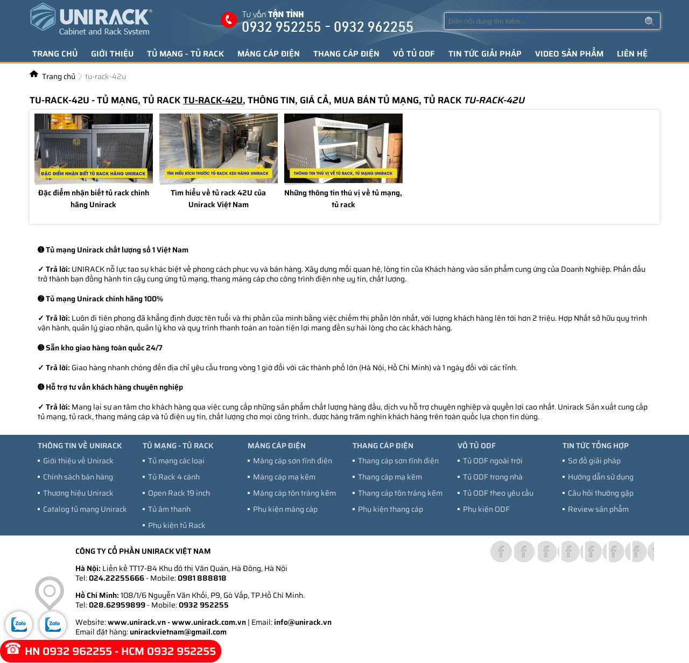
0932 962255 (77, 651)
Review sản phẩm (598, 509)
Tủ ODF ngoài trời (493, 461)
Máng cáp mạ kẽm (284, 477)
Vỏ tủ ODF (414, 53)
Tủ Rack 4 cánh (174, 477)
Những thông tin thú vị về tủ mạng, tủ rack (343, 199)
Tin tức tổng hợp (596, 446)
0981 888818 (202, 578)
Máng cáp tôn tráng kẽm (294, 493)
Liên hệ (632, 53)
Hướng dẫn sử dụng (601, 477)
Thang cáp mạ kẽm (390, 477)
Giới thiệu (112, 53)
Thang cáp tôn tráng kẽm (400, 493)
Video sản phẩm (569, 53)
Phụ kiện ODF (486, 509)
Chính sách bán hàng (78, 477)
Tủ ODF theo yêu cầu (498, 493)
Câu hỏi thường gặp (601, 493)
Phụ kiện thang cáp (390, 509)
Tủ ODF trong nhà (493, 477)
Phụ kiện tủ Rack (177, 525)
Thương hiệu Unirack (78, 493)
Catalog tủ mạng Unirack (85, 509)
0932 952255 (204, 605)
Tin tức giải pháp (485, 53)
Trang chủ (55, 53)
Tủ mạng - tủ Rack (185, 53)
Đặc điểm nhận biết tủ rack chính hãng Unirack (93, 199)
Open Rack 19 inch (179, 493)
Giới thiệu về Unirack (78, 461)
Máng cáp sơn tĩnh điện (292, 461)
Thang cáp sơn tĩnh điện (398, 461)
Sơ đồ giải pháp (594, 461)
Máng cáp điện (268, 53)
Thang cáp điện (346, 53)
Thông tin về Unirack (80, 446)
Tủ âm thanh (169, 509)
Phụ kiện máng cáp (285, 509)
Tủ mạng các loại (176, 461)
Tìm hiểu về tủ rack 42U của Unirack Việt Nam (218, 199)
